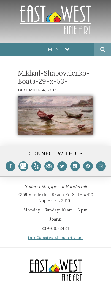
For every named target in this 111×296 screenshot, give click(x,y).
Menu (59, 49)
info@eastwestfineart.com (55, 237)
